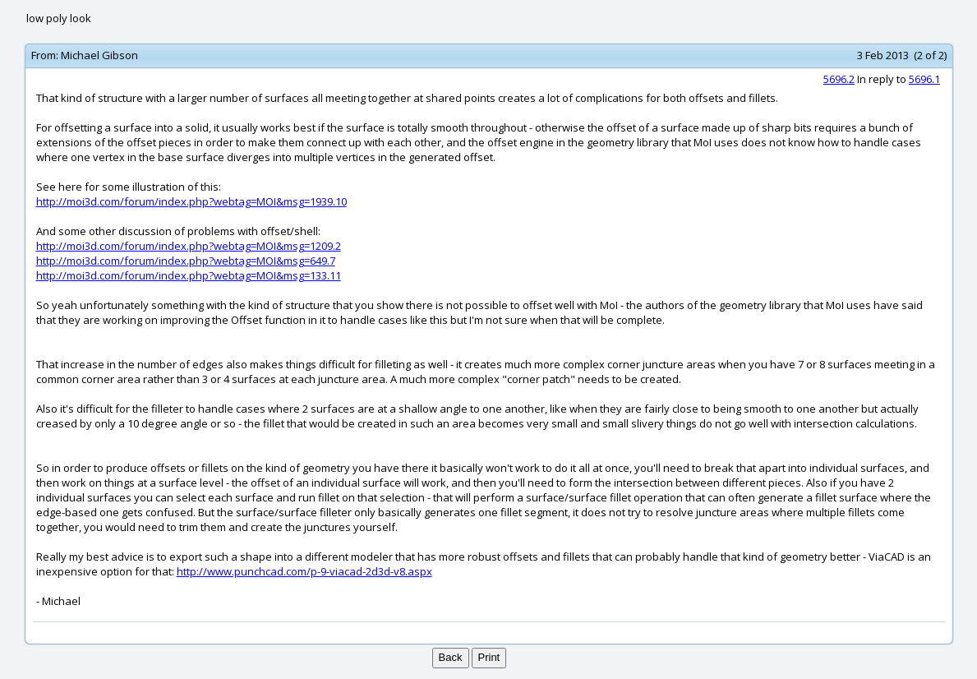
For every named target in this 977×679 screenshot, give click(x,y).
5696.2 (839, 79)
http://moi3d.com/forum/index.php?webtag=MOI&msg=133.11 (188, 275)
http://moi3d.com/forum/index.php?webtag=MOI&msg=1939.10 (191, 201)
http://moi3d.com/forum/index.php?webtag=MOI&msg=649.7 (185, 260)
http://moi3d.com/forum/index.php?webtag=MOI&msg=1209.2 (188, 245)
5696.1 (924, 79)
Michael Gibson (99, 55)
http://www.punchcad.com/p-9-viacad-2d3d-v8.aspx (304, 571)
